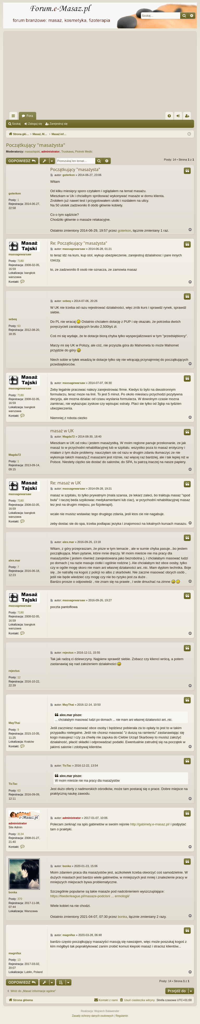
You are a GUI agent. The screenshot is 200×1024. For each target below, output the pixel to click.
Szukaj (16, 123)
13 (19, 959)
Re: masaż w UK (65, 482)
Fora (30, 116)
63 (19, 325)
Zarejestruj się (58, 123)
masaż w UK (62, 430)
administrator (50, 151)
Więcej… (14, 117)
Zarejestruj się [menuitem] (188, 117)
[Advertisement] (100, 72)
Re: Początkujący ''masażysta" (78, 243)
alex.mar (14, 560)
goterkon (15, 193)
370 (19, 898)
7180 (20, 260)
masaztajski (32, 151)
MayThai (14, 722)
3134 (20, 834)
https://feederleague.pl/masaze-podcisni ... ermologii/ (89, 896)
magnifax (15, 953)
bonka (13, 892)
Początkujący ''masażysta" (35, 145)
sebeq (13, 319)
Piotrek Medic (84, 151)
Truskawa (67, 151)
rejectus (14, 670)
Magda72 (15, 454)
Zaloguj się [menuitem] (179, 117)
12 (19, 677)
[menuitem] (169, 116)
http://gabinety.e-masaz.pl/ (150, 824)
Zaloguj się (35, 123)
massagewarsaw (20, 254)
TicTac (13, 783)
